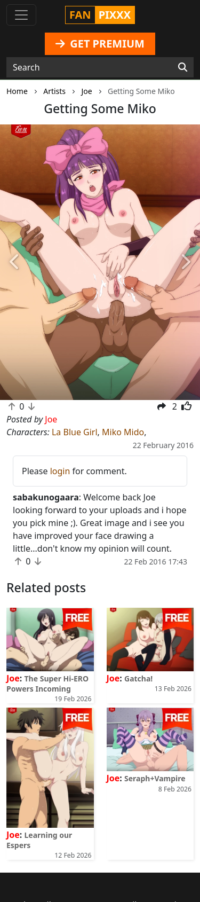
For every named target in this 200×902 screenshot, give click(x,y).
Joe (13, 678)
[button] (15, 262)
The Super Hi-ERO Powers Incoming (47, 683)
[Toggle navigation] (21, 15)
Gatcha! (138, 678)
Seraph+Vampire (155, 778)
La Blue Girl (75, 432)
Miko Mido (123, 432)
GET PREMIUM (100, 43)
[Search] (183, 67)
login (60, 471)
